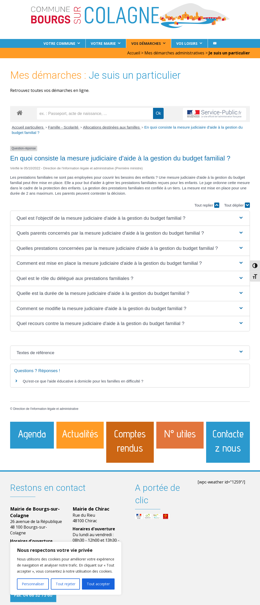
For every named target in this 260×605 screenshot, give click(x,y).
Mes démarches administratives (174, 53)
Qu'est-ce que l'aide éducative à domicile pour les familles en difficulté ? (83, 381)
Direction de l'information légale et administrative (45, 409)
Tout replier (206, 205)
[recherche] (95, 113)
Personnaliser (33, 583)
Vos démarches (146, 43)
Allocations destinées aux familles (112, 127)
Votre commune (59, 43)
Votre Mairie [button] (103, 43)
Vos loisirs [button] (187, 43)
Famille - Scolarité (63, 127)
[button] (130, 218)
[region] (65, 568)
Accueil (133, 53)
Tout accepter (98, 583)
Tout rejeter (65, 583)
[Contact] (215, 43)
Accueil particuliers (28, 127)
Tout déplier (237, 205)
